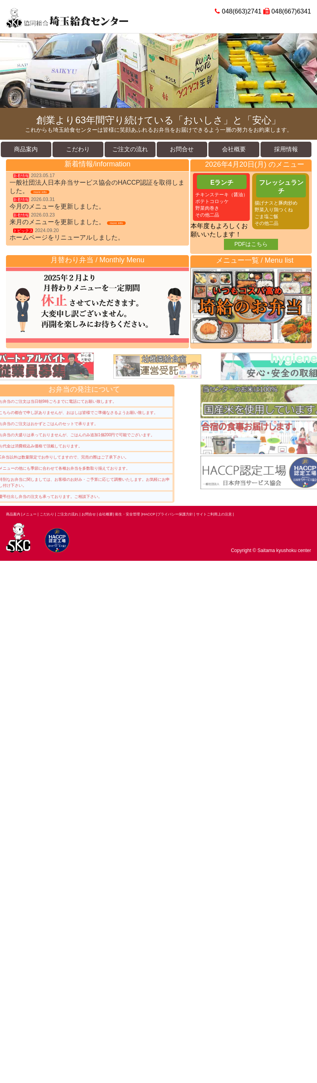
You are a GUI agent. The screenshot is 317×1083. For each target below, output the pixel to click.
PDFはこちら (251, 244)
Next (306, 70)
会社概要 (234, 149)
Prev (10, 70)
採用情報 (286, 149)
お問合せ (182, 149)
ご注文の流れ (130, 149)
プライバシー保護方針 (175, 514)
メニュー (29, 514)
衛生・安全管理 (128, 514)
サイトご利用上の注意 (214, 514)
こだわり (78, 149)
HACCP (149, 514)
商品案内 (26, 149)
